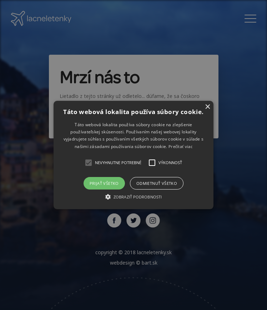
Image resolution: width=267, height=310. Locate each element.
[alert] (133, 155)
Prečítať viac (180, 146)
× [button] (207, 107)
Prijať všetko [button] (104, 183)
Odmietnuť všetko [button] (156, 183)
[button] (134, 155)
